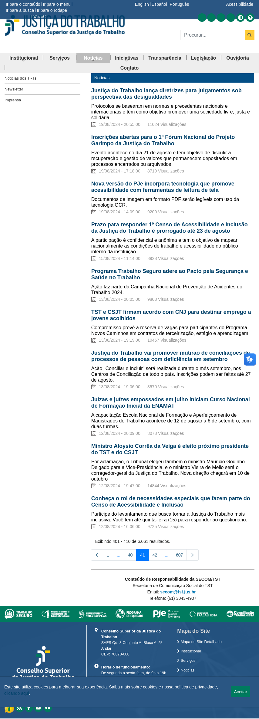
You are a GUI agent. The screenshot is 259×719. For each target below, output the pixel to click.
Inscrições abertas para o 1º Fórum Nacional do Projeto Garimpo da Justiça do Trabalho (163, 140)
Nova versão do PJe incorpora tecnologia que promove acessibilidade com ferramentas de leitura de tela (162, 187)
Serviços (186, 660)
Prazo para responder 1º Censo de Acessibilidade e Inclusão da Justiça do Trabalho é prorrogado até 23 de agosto (169, 228)
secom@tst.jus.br (178, 591)
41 (144, 556)
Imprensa (13, 100)
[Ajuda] (250, 17)
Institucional (189, 651)
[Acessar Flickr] (231, 17)
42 (157, 556)
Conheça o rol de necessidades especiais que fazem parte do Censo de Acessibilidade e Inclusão (170, 501)
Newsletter (14, 89)
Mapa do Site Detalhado (199, 642)
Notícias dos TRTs (20, 78)
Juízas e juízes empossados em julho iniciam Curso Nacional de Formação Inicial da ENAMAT (170, 402)
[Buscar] (212, 35)
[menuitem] (24, 58)
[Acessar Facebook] (211, 17)
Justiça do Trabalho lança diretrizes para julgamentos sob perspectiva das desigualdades (166, 93)
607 (181, 556)
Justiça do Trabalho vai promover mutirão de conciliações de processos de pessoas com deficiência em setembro (170, 356)
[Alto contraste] (240, 17)
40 (132, 556)
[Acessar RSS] (202, 17)
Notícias (185, 670)
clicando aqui (16, 693)
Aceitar (240, 691)
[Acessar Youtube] (221, 17)
